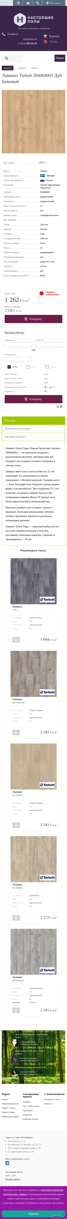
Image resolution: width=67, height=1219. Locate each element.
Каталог (7, 68)
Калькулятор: (15, 333)
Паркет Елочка (8, 1108)
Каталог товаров (12, 1179)
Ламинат (27, 1102)
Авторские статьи (52, 1099)
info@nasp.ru (30, 39)
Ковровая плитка (30, 1119)
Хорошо (33, 1213)
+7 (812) (27, 43)
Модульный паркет (10, 1116)
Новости (48, 1103)
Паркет (5, 1099)
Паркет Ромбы (8, 1112)
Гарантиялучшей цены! (52, 293)
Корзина (54, 36)
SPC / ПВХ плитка (31, 1106)
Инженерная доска (10, 1103)
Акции (53, 41)
